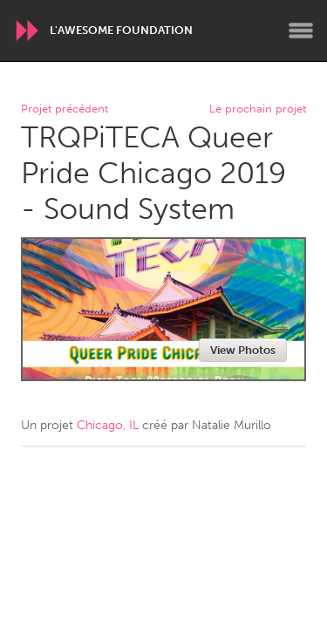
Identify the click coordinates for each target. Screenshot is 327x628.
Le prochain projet (257, 109)
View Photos (243, 350)
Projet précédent (64, 109)
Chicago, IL (108, 425)
